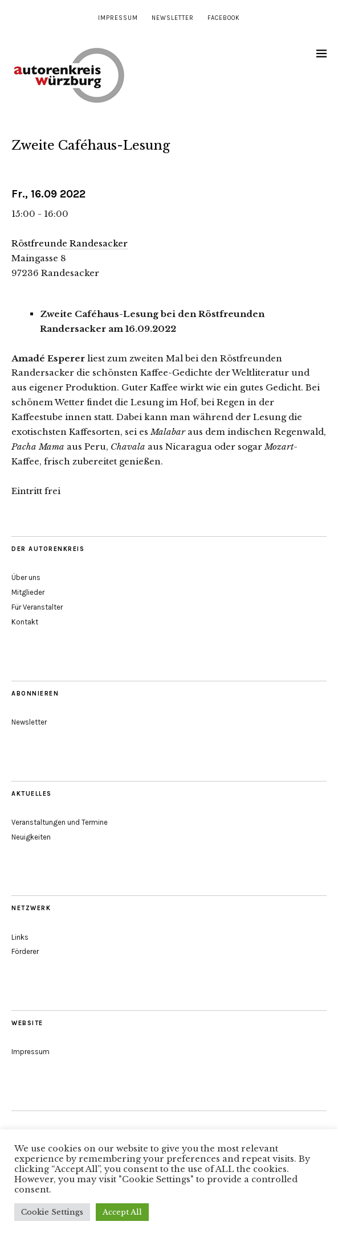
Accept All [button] (122, 1212)
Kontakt (24, 622)
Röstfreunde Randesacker (69, 243)
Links (19, 937)
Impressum (118, 18)
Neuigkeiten (31, 837)
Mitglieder (27, 592)
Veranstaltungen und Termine (59, 822)
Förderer (25, 951)
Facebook (223, 18)
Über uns (25, 577)
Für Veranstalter (37, 607)
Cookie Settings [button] (52, 1212)
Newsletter (173, 18)
